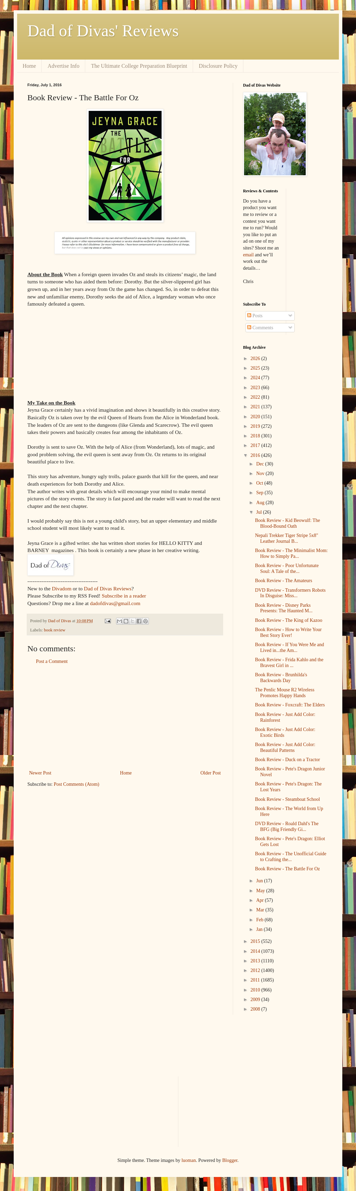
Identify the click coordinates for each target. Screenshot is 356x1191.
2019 (256, 426)
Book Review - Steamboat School (287, 799)
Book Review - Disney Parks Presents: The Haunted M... (284, 608)
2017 (256, 445)
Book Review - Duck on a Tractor (287, 759)
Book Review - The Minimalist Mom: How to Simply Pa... (291, 553)
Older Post (211, 773)
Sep (260, 492)
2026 (256, 358)
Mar (260, 909)
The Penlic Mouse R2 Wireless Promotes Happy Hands (284, 692)
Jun (260, 880)
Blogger (229, 1160)
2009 (256, 999)
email (248, 254)
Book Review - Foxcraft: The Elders (290, 704)
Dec (260, 463)
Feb (260, 919)
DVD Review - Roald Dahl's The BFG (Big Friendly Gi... (286, 826)
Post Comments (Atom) (76, 784)
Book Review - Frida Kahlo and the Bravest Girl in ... (289, 662)
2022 (256, 397)
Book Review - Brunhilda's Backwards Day (281, 677)
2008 (256, 1009)
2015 (256, 941)
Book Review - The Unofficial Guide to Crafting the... (290, 856)
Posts (255, 315)
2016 (256, 455)
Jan (260, 929)
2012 (256, 970)
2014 (256, 951)
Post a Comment (52, 661)
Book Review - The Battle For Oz (287, 868)
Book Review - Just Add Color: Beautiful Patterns (285, 747)
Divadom (61, 588)
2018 (256, 435)
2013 (256, 960)
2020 (256, 416)
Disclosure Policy (218, 66)
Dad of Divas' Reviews (103, 31)
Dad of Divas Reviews (107, 588)
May (261, 890)
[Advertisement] (125, 717)
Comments (260, 327)
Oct (260, 483)
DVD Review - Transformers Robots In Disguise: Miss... (290, 593)
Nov (261, 473)
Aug (261, 502)
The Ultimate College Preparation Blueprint (139, 66)
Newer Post (40, 773)
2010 (256, 989)
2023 (256, 387)
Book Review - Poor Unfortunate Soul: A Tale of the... (287, 568)
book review (54, 630)
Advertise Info (63, 66)
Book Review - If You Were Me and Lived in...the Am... (289, 647)
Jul (259, 512)
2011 (256, 980)
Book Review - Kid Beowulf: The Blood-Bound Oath (287, 523)
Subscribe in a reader (124, 596)
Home (29, 66)
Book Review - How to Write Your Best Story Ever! (288, 632)
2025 (256, 368)
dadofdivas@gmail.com (115, 603)
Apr (260, 900)
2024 (256, 377)
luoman (188, 1160)
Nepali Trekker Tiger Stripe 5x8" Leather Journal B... (286, 538)
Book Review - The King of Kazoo (288, 620)
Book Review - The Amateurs (283, 580)
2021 (256, 406)
